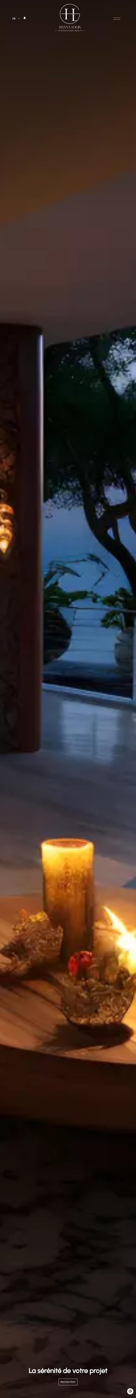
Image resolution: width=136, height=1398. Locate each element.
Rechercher (68, 1382)
